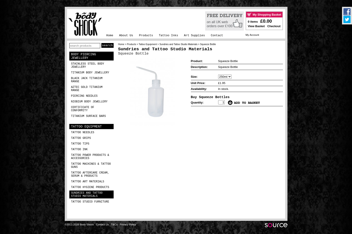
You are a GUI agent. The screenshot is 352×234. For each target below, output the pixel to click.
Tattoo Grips (81, 138)
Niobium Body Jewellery (89, 101)
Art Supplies (194, 35)
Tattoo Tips (80, 143)
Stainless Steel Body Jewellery (87, 65)
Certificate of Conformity (82, 109)
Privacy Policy (128, 224)
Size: (194, 76)
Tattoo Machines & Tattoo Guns (91, 165)
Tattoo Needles (82, 132)
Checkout (273, 26)
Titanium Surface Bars (88, 116)
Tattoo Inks (168, 35)
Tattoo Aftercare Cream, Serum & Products (90, 174)
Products (146, 35)
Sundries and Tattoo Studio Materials (87, 194)
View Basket (256, 26)
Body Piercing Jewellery (83, 56)
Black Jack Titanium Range (87, 80)
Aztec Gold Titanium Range (87, 89)
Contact (217, 35)
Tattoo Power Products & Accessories (90, 157)
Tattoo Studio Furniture (90, 201)
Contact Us (102, 224)
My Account (252, 35)
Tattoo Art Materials (87, 181)
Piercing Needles (84, 96)
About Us (126, 35)
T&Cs (114, 224)
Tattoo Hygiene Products (90, 187)
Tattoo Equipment (86, 126)
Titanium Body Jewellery (90, 72)
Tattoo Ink (79, 149)
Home (109, 35)
